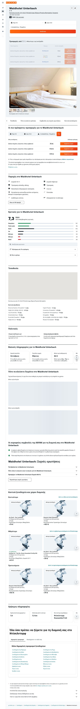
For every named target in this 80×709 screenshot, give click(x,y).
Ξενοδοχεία (19, 705)
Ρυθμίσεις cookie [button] (12, 167)
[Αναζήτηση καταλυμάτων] (3, 11)
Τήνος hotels (15, 668)
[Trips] (3, 31)
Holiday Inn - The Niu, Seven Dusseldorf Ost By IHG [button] (23, 553)
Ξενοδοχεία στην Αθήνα (49, 657)
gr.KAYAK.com (11, 705)
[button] (3, 2)
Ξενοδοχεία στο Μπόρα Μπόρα (20, 664)
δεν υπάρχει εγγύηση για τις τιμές (43, 685)
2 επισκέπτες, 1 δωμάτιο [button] (18, 27)
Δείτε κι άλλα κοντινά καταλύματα (68, 497)
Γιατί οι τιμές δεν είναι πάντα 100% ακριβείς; (43, 697)
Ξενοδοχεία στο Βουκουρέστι (20, 654)
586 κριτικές (20, 17)
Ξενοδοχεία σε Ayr (17, 659)
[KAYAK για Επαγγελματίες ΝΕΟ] (3, 26)
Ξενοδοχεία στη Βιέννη (18, 657)
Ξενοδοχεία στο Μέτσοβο (50, 654)
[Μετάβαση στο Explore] (3, 19)
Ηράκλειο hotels (16, 666)
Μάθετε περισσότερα (68, 159)
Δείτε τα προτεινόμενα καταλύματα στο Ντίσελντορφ (62, 565)
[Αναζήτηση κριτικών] (44, 244)
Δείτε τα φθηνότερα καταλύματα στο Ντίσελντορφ (63, 531)
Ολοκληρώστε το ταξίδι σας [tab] (34, 639)
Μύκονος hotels (47, 664)
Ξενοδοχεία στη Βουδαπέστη (51, 652)
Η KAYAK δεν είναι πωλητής (43, 691)
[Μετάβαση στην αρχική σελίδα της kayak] (11, 3)
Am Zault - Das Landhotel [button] (16, 517)
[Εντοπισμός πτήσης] (3, 23)
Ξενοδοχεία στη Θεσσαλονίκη (20, 661)
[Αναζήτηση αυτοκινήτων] (3, 14)
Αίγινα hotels (46, 668)
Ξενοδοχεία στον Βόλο (18, 652)
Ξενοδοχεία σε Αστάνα (49, 661)
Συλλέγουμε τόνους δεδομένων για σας (43, 694)
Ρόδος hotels (46, 666)
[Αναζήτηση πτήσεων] (3, 7)
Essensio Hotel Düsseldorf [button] (51, 517)
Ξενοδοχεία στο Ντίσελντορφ (58, 705)
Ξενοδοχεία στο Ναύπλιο (49, 659)
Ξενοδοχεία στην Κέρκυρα (19, 650)
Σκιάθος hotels (16, 671)
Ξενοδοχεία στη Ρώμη (49, 650)
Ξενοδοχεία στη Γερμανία (43, 705)
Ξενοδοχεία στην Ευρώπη (30, 705)
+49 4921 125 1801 (14, 15)
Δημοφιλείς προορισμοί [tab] (17, 639)
